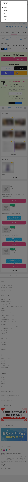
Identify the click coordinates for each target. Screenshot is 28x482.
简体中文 (6, 13)
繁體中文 (6, 16)
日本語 (5, 7)
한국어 (5, 19)
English (5, 10)
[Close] (25, 2)
